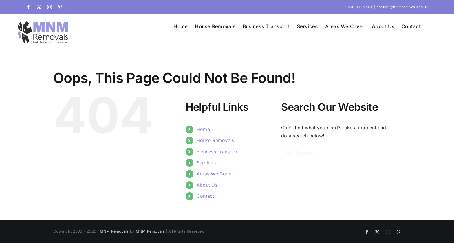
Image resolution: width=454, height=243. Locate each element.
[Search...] (336, 153)
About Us (207, 185)
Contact (205, 196)
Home (203, 129)
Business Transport (218, 152)
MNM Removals (114, 231)
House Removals (215, 140)
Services (206, 163)
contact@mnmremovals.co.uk (402, 7)
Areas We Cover (215, 174)
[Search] (288, 153)
